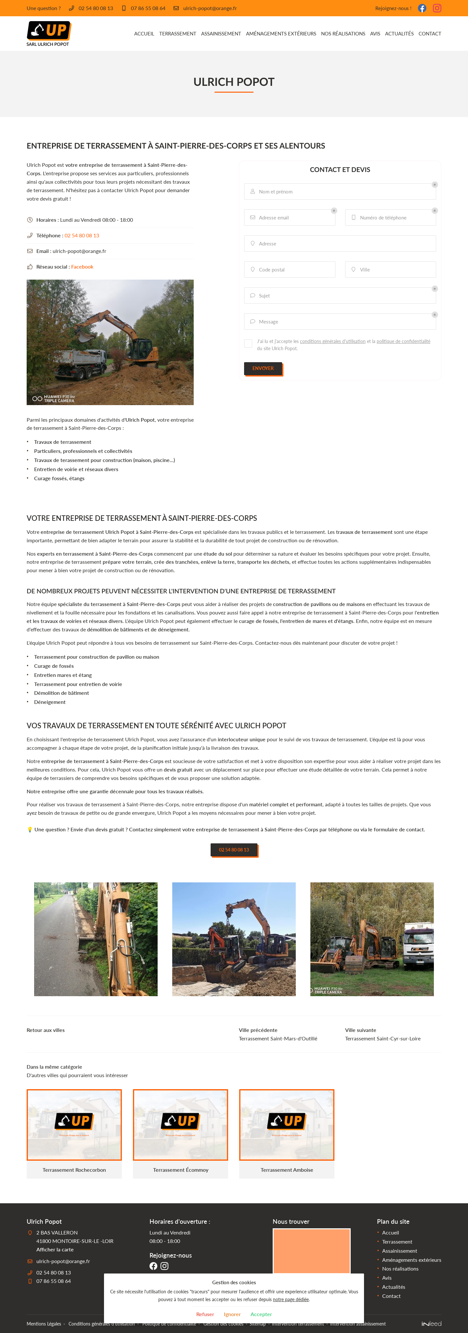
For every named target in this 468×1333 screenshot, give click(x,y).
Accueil (144, 33)
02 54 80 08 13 (82, 235)
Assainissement (221, 33)
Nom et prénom (270, 192)
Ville (360, 270)
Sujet (259, 296)
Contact (430, 33)
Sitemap (258, 1323)
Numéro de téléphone (378, 218)
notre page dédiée (291, 1299)
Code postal (267, 270)
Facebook (82, 266)
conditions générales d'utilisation (333, 341)
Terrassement (177, 33)
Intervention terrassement (298, 1323)
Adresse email (269, 218)
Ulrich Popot (140, 419)
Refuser (205, 1314)
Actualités (399, 33)
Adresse (262, 244)
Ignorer (232, 1314)
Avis (375, 33)
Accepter (261, 1314)
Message (263, 322)
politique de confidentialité (403, 341)
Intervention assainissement (358, 1323)
